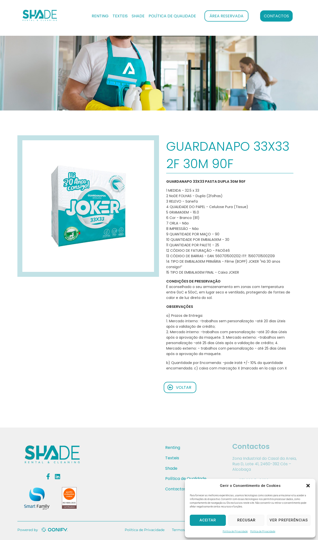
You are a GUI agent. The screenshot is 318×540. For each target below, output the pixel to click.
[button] (308, 485)
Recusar (246, 520)
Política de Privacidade (235, 531)
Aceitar (207, 520)
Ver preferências (289, 520)
